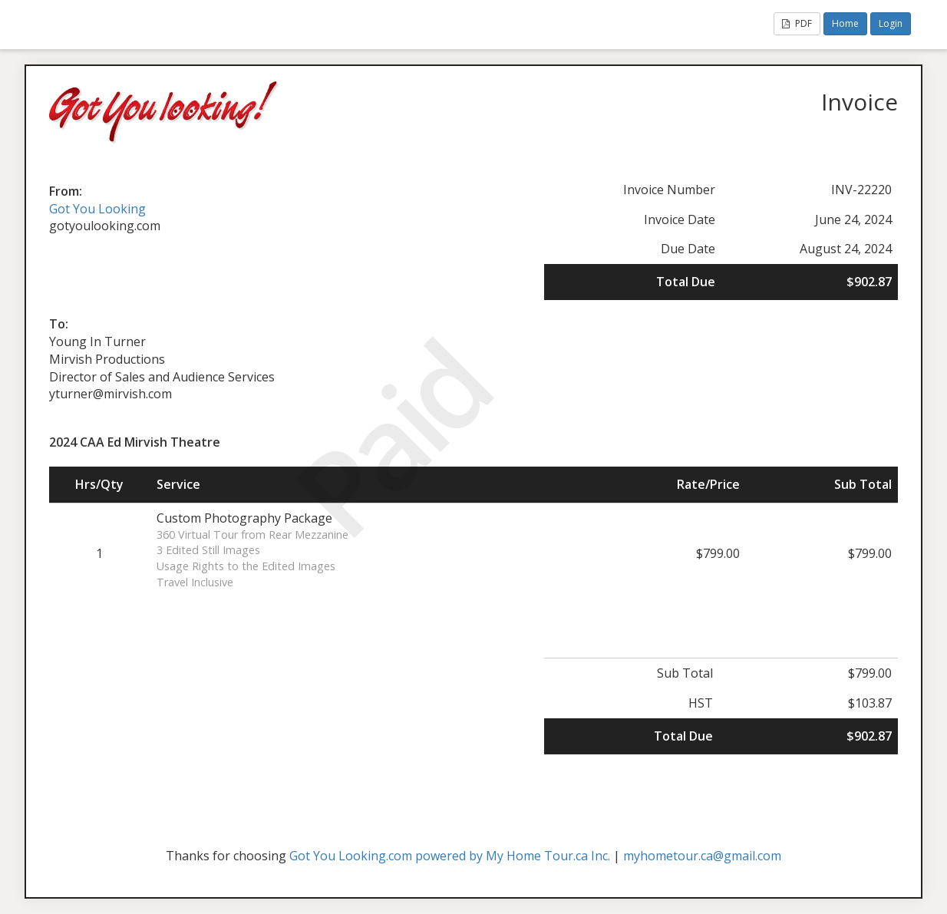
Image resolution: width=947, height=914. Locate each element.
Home (845, 23)
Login (890, 23)
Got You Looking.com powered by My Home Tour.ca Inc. (449, 855)
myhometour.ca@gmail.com (702, 855)
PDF (797, 23)
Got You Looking (97, 208)
